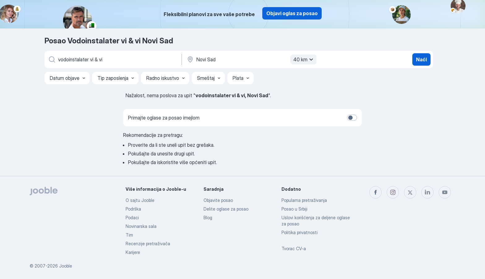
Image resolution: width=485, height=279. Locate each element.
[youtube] (445, 192)
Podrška (133, 208)
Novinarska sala (141, 226)
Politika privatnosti (299, 232)
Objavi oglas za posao (292, 13)
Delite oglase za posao (226, 208)
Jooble (65, 265)
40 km (304, 59)
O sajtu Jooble (140, 200)
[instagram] (393, 192)
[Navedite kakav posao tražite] (113, 59)
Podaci (132, 217)
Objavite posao (218, 200)
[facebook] (375, 192)
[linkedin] (427, 192)
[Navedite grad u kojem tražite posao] (251, 59)
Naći (421, 59)
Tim (129, 235)
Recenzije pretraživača (148, 243)
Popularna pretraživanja (304, 200)
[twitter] (410, 192)
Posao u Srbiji (294, 208)
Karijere (133, 252)
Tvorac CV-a (293, 248)
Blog (208, 217)
